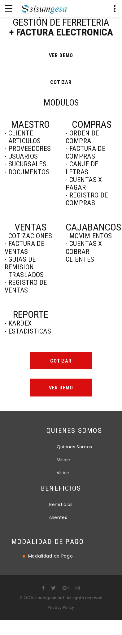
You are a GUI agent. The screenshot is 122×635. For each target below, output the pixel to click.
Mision (85, 460)
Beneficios (61, 497)
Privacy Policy (61, 607)
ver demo (61, 55)
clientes (58, 510)
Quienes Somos (96, 447)
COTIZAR (61, 82)
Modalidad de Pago (28, 556)
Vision (84, 473)
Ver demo (61, 388)
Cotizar (61, 361)
